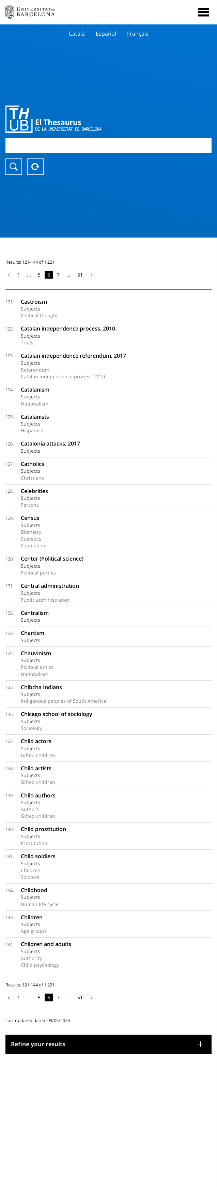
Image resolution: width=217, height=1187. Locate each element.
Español (106, 33)
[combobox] (108, 145)
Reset (35, 166)
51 (80, 274)
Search (13, 166)
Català (77, 33)
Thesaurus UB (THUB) (77, 119)
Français (138, 33)
